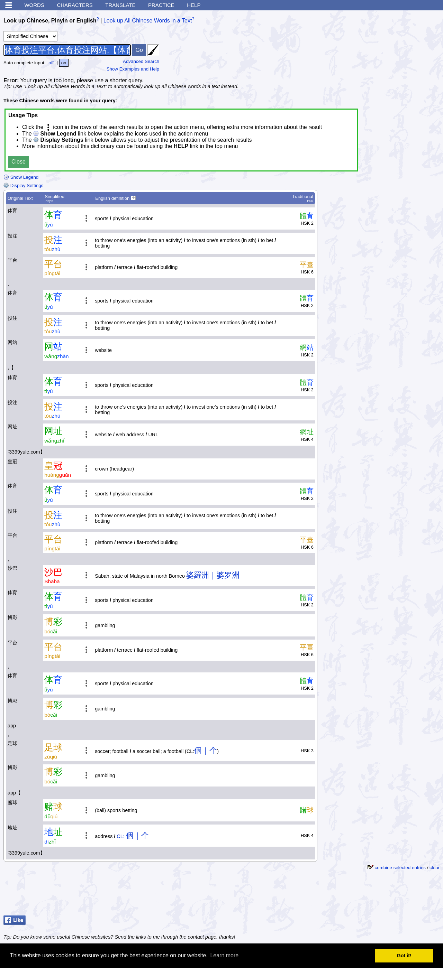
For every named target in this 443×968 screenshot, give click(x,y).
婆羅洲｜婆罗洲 (212, 575)
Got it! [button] (404, 955)
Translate (120, 5)
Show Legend (20, 177)
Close (18, 162)
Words (34, 5)
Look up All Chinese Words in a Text (147, 21)
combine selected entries (400, 867)
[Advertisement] (388, 57)
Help (193, 5)
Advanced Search (141, 61)
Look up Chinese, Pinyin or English (49, 21)
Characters (74, 5)
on (63, 62)
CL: (120, 836)
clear (435, 867)
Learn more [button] (224, 955)
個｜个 (205, 750)
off (51, 62)
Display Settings (23, 185)
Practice (161, 5)
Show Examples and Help (133, 69)
